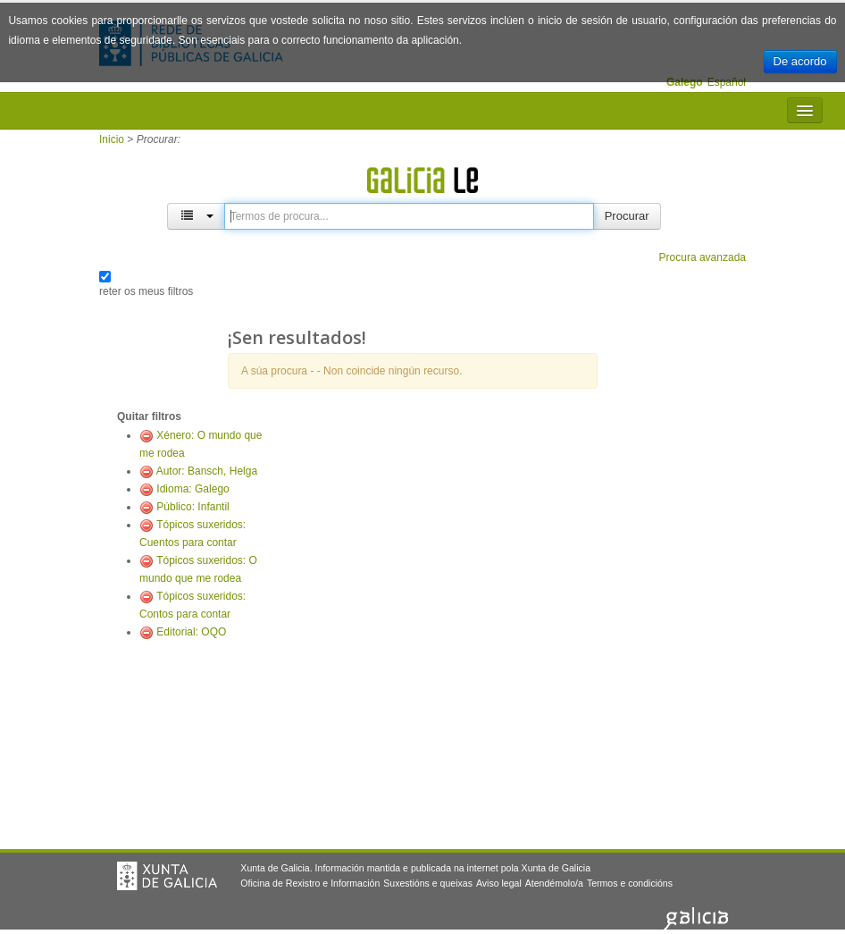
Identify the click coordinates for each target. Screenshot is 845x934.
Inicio (111, 139)
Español (726, 82)
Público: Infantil (192, 507)
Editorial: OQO (191, 632)
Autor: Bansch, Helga (206, 471)
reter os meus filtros (146, 291)
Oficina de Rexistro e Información (310, 883)
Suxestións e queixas (428, 883)
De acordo (800, 61)
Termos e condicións (630, 883)
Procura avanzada (702, 257)
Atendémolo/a (554, 883)
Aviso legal (499, 883)
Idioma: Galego (192, 489)
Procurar (627, 216)
